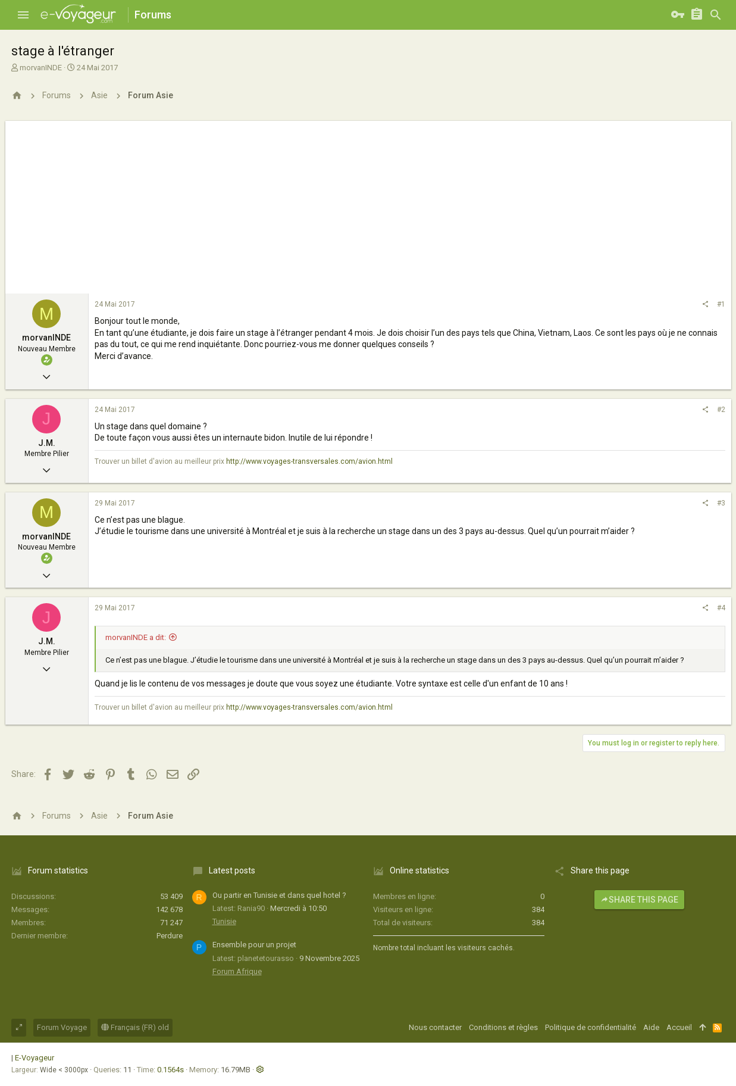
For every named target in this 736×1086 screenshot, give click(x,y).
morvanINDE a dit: (135, 637)
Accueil (679, 1027)
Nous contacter (435, 1027)
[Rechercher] (715, 15)
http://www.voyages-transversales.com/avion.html (309, 461)
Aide (651, 1027)
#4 (721, 608)
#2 (721, 409)
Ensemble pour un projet (254, 944)
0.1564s (170, 1069)
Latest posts (232, 870)
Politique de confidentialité (590, 1027)
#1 (721, 304)
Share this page (639, 899)
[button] (23, 15)
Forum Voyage (62, 1027)
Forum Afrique (237, 971)
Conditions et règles (503, 1027)
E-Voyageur (34, 1057)
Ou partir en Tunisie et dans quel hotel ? (279, 895)
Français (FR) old (135, 1027)
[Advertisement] (368, 204)
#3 (721, 503)
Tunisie (224, 921)
